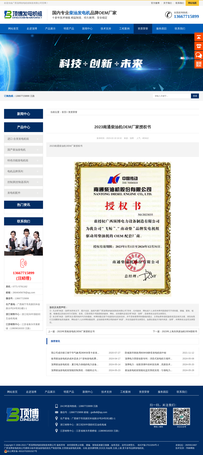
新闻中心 (87, 28)
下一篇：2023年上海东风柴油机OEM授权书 (175, 331)
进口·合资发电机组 (18, 138)
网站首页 (13, 28)
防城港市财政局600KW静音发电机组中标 (145, 352)
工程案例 (124, 28)
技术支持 (106, 28)
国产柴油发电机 (16, 149)
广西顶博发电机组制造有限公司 (41, 445)
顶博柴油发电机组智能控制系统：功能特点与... (75, 370)
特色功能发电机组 (17, 160)
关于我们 (167, 3)
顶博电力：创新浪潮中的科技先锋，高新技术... (148, 364)
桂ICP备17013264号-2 (148, 445)
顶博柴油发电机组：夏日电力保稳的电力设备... (75, 364)
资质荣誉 (143, 28)
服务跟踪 (161, 28)
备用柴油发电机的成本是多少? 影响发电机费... (74, 358)
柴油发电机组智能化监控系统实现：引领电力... (148, 370)
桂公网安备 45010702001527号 (20, 451)
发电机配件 (13, 192)
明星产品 (69, 28)
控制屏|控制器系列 (18, 182)
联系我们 (180, 3)
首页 (64, 112)
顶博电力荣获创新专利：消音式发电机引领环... (148, 358)
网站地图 (192, 3)
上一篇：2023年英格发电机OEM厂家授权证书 (71, 331)
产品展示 (50, 28)
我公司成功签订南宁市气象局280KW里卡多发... (75, 352)
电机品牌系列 (15, 171)
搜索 (195, 96)
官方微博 (155, 3)
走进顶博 (32, 28)
